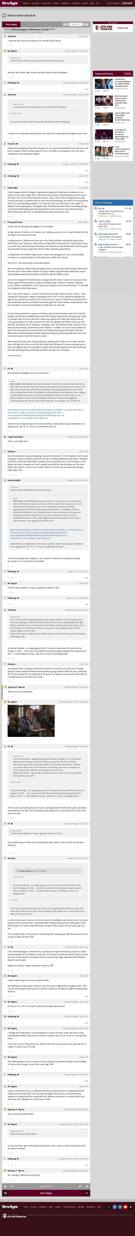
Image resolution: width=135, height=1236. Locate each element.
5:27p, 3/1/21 (83, 824)
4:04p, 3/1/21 (83, 480)
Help (51, 1207)
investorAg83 (14, 480)
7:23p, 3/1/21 (83, 947)
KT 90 (10, 368)
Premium (65, 3)
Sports (56, 3)
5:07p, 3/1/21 (83, 702)
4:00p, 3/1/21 (83, 452)
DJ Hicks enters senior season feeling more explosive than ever (121, 100)
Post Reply (11, 24)
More (92, 3)
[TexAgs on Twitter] (109, 1207)
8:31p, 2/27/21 (83, 176)
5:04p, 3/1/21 (83, 687)
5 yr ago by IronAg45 (35, 32)
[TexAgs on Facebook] (114, 1207)
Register (116, 3)
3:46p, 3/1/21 (83, 369)
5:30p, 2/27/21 (83, 51)
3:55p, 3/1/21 (83, 437)
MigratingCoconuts (111, 247)
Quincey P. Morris (16, 687)
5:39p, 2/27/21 (83, 83)
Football (35, 3)
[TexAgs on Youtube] (125, 1207)
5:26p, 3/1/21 (83, 746)
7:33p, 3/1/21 (83, 1002)
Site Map (81, 1207)
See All (127, 74)
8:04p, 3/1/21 (83, 1028)
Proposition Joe (15, 222)
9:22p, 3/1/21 (83, 1159)
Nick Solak (15, 384)
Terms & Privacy (69, 1207)
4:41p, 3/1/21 (83, 610)
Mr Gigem (12, 51)
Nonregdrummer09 (111, 235)
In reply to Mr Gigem (70, 95)
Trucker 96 (13, 143)
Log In (109, 3)
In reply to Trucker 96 (70, 164)
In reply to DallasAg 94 (70, 1028)
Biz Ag (111, 211)
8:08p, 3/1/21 (83, 1057)
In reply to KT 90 (72, 437)
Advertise (43, 1207)
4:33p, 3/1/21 (83, 598)
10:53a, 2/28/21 (83, 222)
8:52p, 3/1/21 (83, 1109)
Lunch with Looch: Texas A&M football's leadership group (122, 116)
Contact (58, 1207)
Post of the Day (104, 202)
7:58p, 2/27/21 (83, 164)
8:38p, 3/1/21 (83, 1086)
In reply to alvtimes (70, 51)
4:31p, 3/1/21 (83, 583)
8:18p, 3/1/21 (83, 1075)
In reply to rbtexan (71, 598)
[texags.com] (10, 3)
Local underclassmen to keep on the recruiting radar (122, 150)
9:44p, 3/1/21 (83, 1171)
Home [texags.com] (26, 1207)
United (85, 3)
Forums (26, 3)
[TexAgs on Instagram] (120, 1207)
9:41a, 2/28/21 (83, 188)
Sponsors (75, 3)
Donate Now (122, 28)
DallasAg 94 (13, 82)
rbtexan (11, 451)
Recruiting (46, 3)
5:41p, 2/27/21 (83, 95)
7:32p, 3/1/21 (83, 976)
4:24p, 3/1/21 (83, 571)
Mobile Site (91, 1207)
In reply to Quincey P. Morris (68, 702)
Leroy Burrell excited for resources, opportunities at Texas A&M (121, 134)
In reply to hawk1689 (70, 83)
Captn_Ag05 (111, 224)
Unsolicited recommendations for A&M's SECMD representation (122, 82)
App (99, 1207)
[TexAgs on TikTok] (130, 1207)
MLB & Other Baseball (21, 15)
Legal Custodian (15, 437)
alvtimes (12, 36)
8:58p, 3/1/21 (83, 1124)
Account (34, 1207)
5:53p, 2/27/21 (83, 144)
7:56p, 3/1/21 (83, 1016)
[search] (98, 3)
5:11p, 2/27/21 (83, 36)
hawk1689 (12, 188)
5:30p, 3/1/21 (83, 858)
